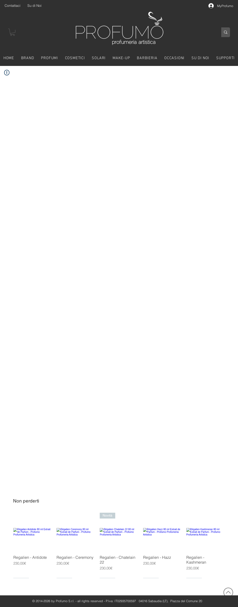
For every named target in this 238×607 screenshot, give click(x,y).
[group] (119, 545)
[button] (12, 32)
